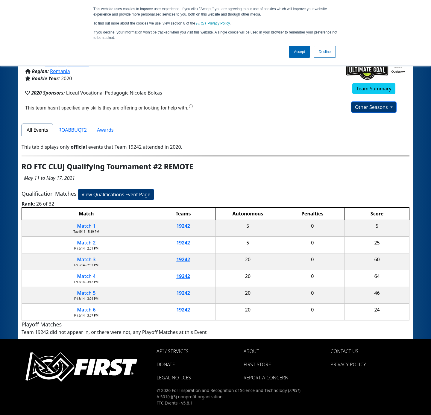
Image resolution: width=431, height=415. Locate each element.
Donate (166, 364)
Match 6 (86, 309)
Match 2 (86, 242)
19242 (183, 226)
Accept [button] (299, 52)
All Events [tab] (37, 130)
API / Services (173, 351)
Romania (60, 71)
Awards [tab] (105, 130)
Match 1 (86, 226)
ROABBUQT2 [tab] (72, 130)
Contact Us (344, 351)
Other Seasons (372, 107)
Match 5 (86, 293)
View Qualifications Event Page (116, 194)
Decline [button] (325, 52)
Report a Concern (266, 377)
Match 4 (86, 276)
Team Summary (373, 88)
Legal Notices (174, 377)
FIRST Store (257, 364)
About (251, 351)
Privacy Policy (213, 23)
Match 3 (86, 259)
